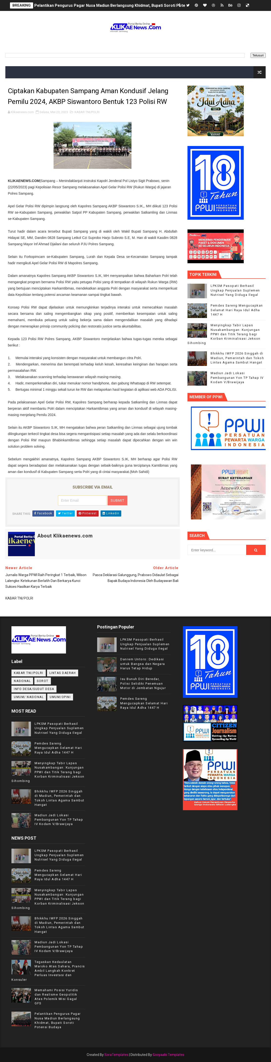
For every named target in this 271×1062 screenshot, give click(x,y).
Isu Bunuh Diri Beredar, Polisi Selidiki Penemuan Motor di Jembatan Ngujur (143, 683)
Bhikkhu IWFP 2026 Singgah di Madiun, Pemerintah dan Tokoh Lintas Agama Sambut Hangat (237, 358)
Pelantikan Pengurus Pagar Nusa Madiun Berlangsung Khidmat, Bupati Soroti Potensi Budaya (119, 5)
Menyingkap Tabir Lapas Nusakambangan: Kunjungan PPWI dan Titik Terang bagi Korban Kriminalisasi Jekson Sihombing (224, 334)
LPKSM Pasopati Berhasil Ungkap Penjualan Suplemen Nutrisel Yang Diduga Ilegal (235, 290)
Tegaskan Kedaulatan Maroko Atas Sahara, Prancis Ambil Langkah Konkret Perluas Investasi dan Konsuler (48, 970)
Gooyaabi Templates (168, 1055)
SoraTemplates (116, 1055)
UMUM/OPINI (60, 697)
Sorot (42, 681)
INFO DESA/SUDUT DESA (34, 689)
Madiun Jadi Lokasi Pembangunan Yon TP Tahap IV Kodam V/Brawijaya (237, 377)
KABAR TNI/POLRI (87, 112)
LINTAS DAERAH (62, 673)
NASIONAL (22, 681)
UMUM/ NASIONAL (29, 697)
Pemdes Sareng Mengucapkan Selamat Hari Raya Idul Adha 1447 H (237, 310)
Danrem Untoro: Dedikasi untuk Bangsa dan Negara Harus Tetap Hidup (142, 663)
